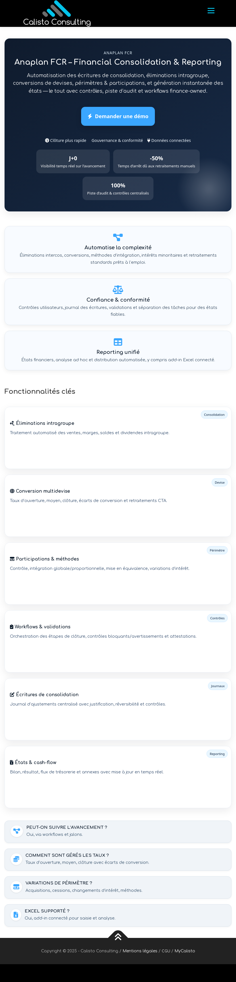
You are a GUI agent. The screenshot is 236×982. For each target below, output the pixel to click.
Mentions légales (140, 951)
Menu (211, 10)
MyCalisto (184, 951)
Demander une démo (118, 116)
